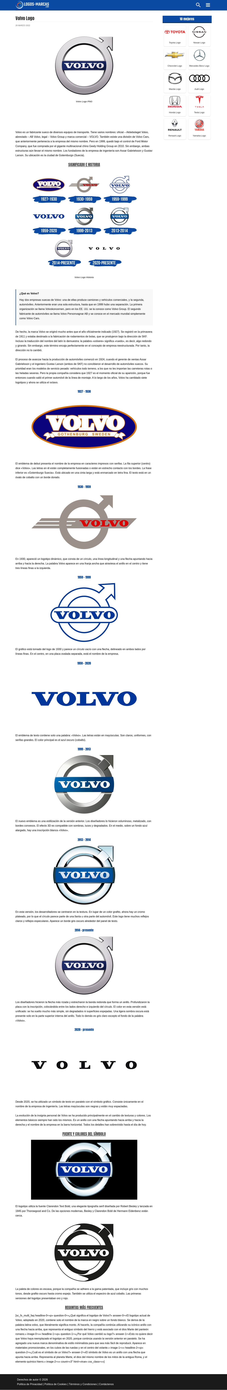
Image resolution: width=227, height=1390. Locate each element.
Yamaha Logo (199, 136)
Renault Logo (174, 136)
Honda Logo (175, 112)
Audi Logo (199, 89)
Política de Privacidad (29, 1384)
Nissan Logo (199, 43)
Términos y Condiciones (83, 1384)
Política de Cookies (55, 1384)
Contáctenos (106, 1384)
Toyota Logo (175, 43)
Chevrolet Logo (175, 66)
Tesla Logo (199, 112)
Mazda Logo (175, 89)
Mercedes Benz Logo (199, 66)
